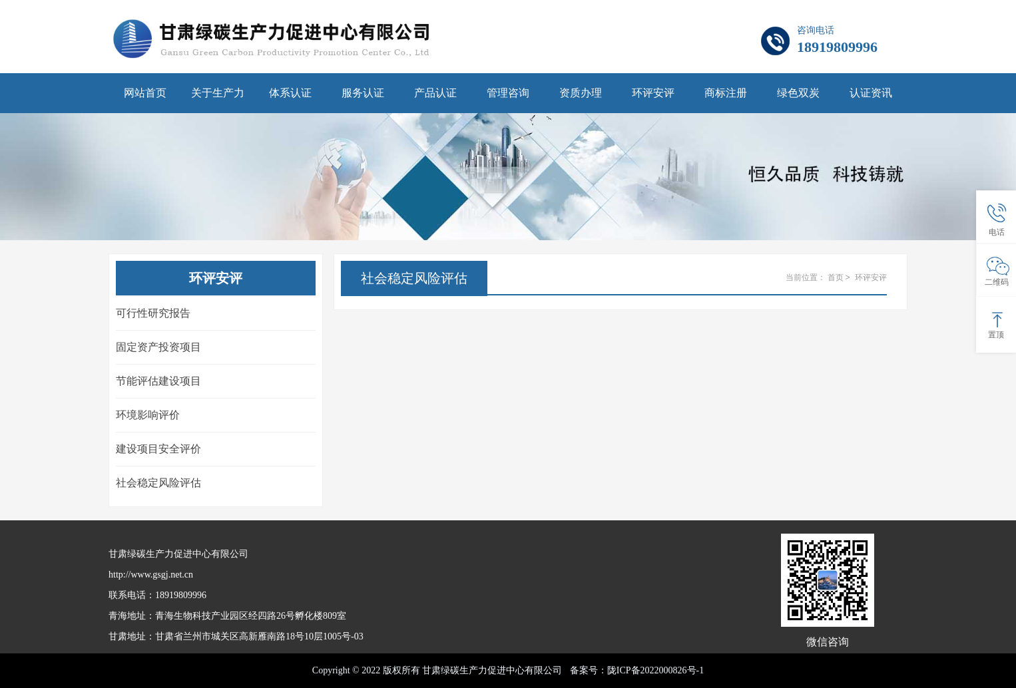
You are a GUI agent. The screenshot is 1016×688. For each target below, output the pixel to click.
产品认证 (435, 92)
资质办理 (580, 92)
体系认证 (290, 92)
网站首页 (145, 92)
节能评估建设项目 (158, 381)
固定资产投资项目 (158, 347)
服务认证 (363, 92)
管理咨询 (508, 92)
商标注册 (725, 92)
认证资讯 (871, 92)
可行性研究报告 (153, 313)
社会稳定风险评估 (158, 482)
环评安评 (653, 92)
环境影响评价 (148, 415)
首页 (836, 277)
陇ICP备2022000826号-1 (655, 670)
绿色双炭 (798, 92)
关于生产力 (217, 92)
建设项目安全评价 (158, 448)
